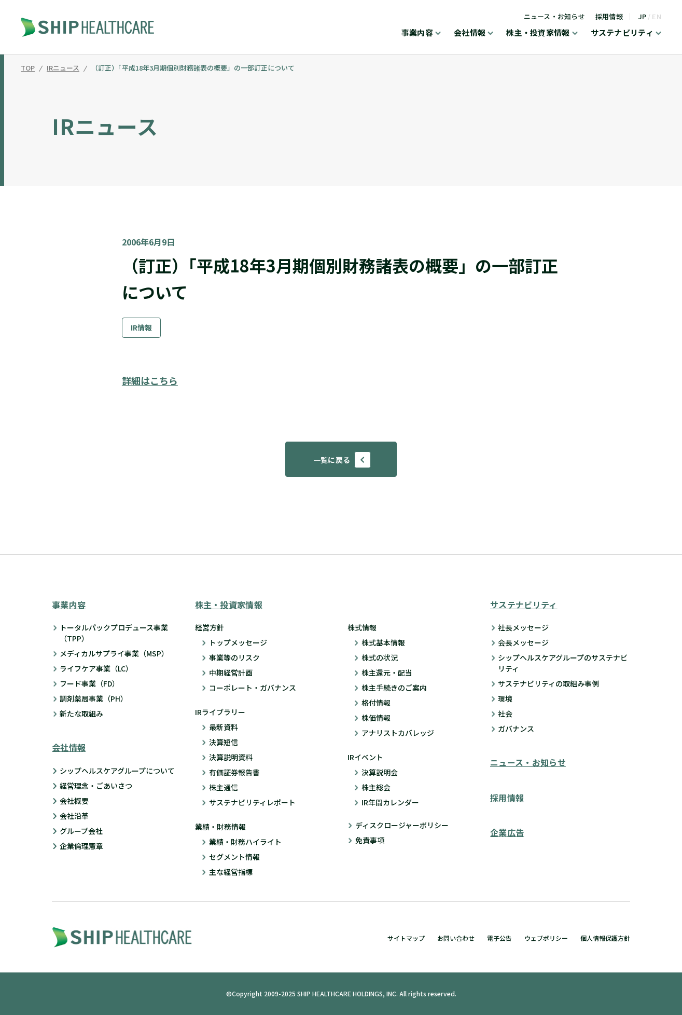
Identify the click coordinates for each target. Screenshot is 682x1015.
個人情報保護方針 (605, 938)
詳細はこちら (150, 380)
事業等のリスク (234, 657)
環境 (505, 698)
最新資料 (223, 727)
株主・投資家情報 (537, 33)
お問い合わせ (456, 938)
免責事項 (369, 840)
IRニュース (63, 68)
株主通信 (223, 787)
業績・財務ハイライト (245, 841)
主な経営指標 (231, 872)
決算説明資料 (231, 757)
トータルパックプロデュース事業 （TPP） (114, 632)
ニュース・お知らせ (554, 16)
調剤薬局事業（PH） (94, 698)
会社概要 (74, 800)
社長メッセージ (523, 627)
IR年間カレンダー (390, 802)
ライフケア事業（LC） (96, 668)
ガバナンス (516, 728)
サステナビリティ (622, 33)
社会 (505, 713)
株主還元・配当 (386, 672)
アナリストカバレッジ (397, 733)
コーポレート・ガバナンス (252, 687)
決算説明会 (379, 772)
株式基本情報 (383, 642)
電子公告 (499, 938)
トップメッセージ (238, 642)
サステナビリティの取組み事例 (548, 683)
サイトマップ (406, 938)
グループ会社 (81, 831)
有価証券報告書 (234, 772)
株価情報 (376, 717)
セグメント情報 (234, 857)
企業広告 (507, 832)
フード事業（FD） (89, 683)
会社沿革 (74, 816)
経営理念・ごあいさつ (96, 785)
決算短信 (223, 742)
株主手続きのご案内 (394, 687)
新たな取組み (81, 713)
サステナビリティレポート (252, 802)
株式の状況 (379, 657)
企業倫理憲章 (81, 846)
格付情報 (376, 702)
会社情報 (469, 33)
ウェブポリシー (546, 938)
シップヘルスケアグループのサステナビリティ (563, 663)
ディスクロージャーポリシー (402, 825)
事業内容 (417, 33)
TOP (28, 68)
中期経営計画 (231, 672)
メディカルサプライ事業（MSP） (114, 653)
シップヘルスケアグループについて (117, 770)
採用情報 (609, 16)
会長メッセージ (523, 642)
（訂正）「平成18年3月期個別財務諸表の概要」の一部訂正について (193, 68)
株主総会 (376, 787)
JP (642, 16)
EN (656, 16)
